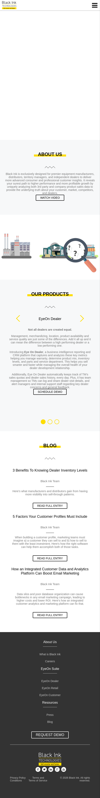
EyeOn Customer (49, 695)
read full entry (50, 505)
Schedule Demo (50, 391)
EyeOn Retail (50, 688)
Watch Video (50, 197)
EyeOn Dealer (50, 681)
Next (81, 318)
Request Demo (50, 735)
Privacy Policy (18, 777)
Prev (19, 318)
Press (49, 714)
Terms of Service (38, 780)
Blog (50, 721)
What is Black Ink (49, 654)
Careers (50, 661)
